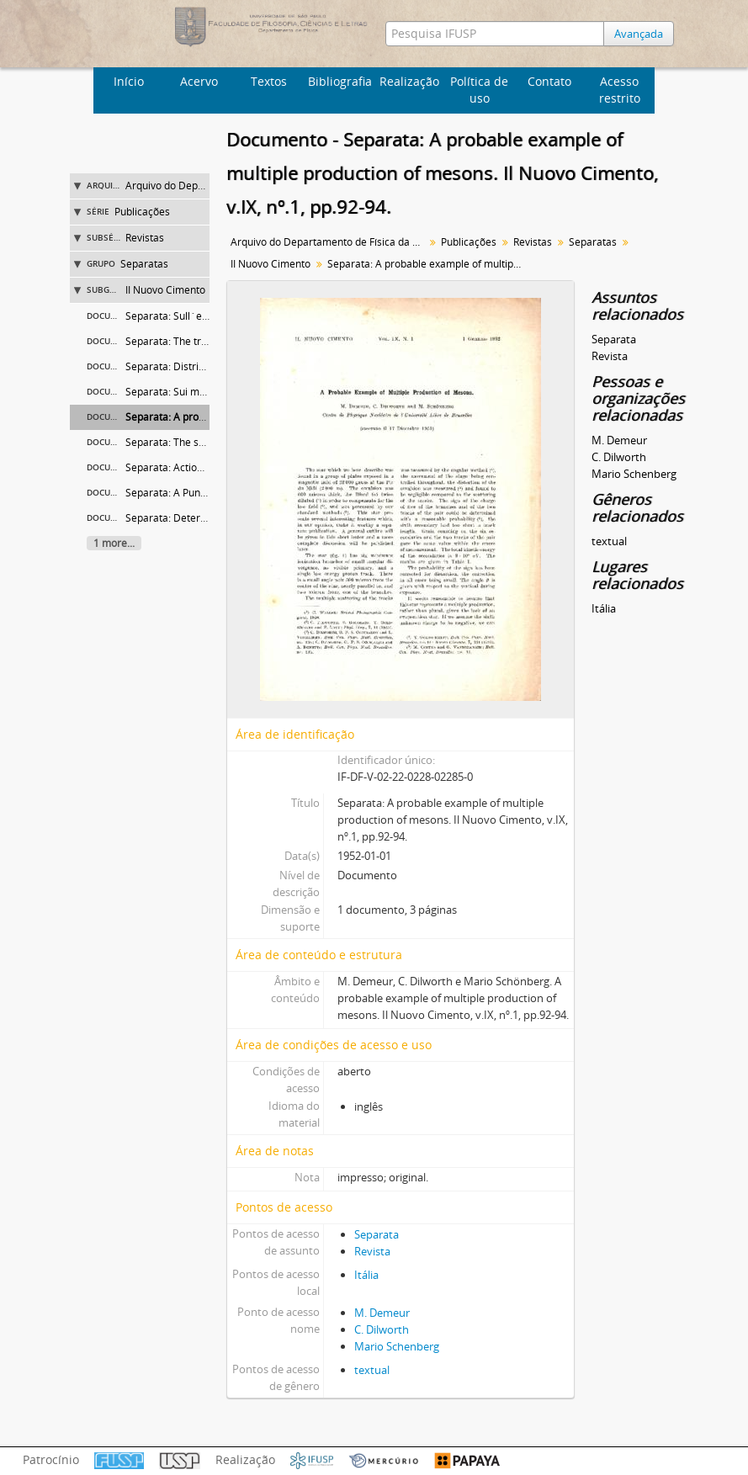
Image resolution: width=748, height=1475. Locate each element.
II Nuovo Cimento (165, 290)
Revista (372, 1251)
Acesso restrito (619, 89)
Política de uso (479, 89)
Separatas (144, 264)
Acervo (199, 81)
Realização (409, 81)
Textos (269, 81)
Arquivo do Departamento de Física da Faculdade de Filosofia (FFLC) (329, 242)
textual (372, 1369)
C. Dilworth (381, 1329)
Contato (549, 81)
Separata (376, 1234)
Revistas (144, 238)
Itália (366, 1274)
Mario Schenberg (396, 1346)
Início (129, 81)
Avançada (638, 33)
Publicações (142, 211)
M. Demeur (382, 1312)
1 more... (114, 543)
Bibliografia (340, 81)
